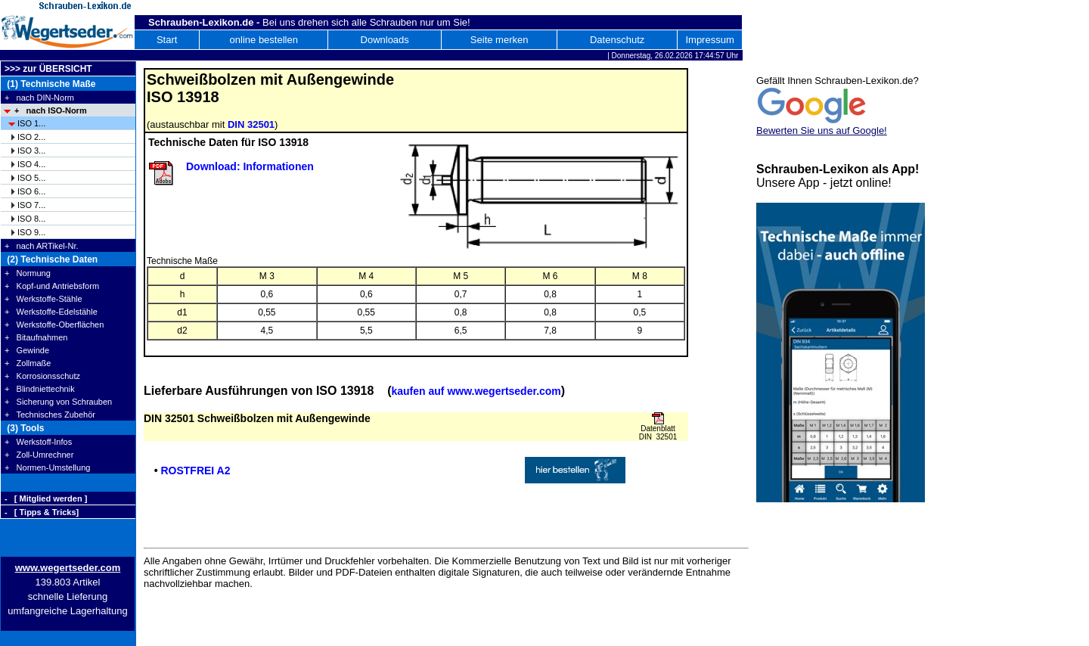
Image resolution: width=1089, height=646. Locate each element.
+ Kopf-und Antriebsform (52, 285)
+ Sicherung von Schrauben (58, 401)
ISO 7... (31, 205)
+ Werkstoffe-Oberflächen (54, 324)
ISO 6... (31, 191)
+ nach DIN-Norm (39, 97)
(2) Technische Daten (51, 259)
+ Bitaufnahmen (36, 337)
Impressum (709, 39)
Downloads (385, 39)
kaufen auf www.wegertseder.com (475, 391)
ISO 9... (31, 232)
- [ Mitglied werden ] (46, 498)
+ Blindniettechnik (40, 388)
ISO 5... (31, 177)
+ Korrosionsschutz (42, 375)
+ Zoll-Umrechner (39, 454)
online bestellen (264, 39)
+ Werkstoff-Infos (38, 441)
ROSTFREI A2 (195, 470)
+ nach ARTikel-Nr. (42, 245)
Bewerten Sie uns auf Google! (821, 130)
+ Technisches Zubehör (50, 414)
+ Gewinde (27, 350)
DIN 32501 (251, 124)
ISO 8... (31, 218)
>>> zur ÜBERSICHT (48, 69)
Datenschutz (617, 39)
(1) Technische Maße (50, 84)
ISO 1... (31, 123)
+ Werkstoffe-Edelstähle (51, 311)
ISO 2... (31, 136)
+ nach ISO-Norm (50, 110)
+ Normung (28, 273)
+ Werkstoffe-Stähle (43, 298)
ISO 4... (31, 164)
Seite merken (499, 39)
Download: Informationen (250, 166)
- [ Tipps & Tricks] (42, 512)
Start (167, 39)
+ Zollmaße (28, 363)
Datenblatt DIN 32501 (658, 432)
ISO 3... (31, 150)
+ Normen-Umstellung (47, 467)
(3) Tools (24, 428)
